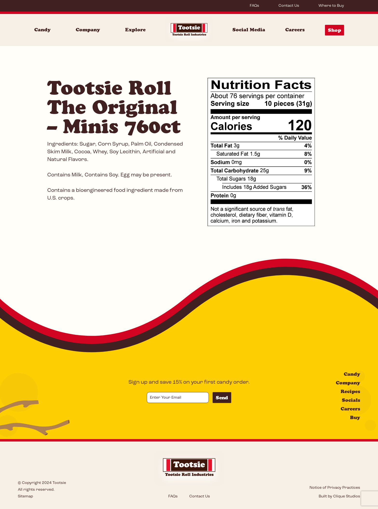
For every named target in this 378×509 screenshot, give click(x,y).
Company (348, 382)
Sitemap (25, 496)
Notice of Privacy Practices (335, 488)
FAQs (254, 6)
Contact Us (288, 6)
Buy (355, 417)
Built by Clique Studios (339, 496)
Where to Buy (331, 6)
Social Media (248, 30)
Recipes (350, 391)
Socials (351, 400)
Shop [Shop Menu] (334, 30)
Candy (352, 374)
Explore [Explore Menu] (135, 30)
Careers (295, 30)
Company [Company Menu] (88, 30)
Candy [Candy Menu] (42, 30)
